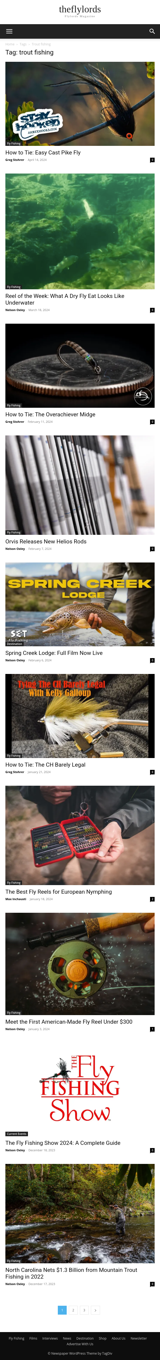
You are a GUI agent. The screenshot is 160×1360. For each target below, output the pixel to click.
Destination (14, 644)
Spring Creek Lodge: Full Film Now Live (54, 653)
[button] (9, 31)
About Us (118, 1338)
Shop (103, 1338)
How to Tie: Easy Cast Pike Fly (43, 152)
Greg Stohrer (14, 160)
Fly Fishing (13, 143)
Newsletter (139, 1338)
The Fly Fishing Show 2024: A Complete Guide (62, 1143)
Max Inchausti (15, 899)
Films (33, 1338)
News (67, 1338)
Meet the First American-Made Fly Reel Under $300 (69, 1022)
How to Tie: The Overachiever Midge (50, 414)
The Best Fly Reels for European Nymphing (58, 892)
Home (10, 44)
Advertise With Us (80, 1344)
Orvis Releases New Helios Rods (46, 541)
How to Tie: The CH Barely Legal (45, 765)
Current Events (16, 1134)
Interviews (50, 1338)
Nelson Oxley (15, 310)
